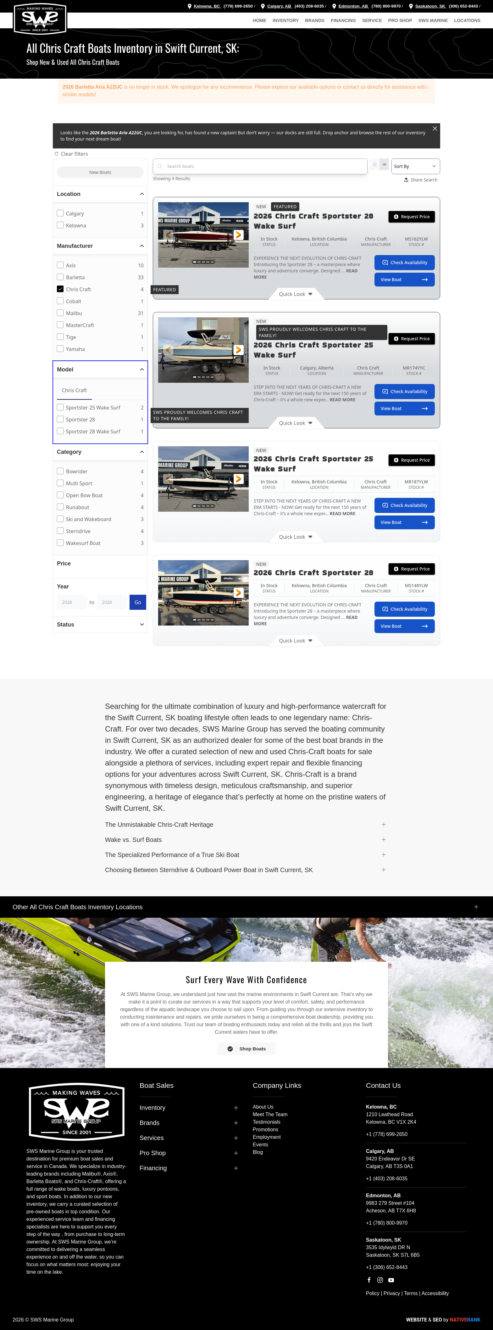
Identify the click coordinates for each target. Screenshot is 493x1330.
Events (260, 1144)
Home (259, 20)
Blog (258, 1152)
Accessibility (435, 1293)
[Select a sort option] (415, 166)
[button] (428, 87)
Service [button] (372, 20)
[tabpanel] (101, 420)
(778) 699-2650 (238, 6)
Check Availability (405, 262)
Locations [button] (467, 20)
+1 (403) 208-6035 (386, 1178)
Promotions (265, 1129)
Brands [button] (314, 20)
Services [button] (152, 1137)
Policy (372, 1293)
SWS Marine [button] (433, 20)
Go (138, 602)
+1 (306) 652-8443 (386, 1267)
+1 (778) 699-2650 (386, 1134)
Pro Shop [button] (400, 20)
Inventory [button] (286, 20)
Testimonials (266, 1122)
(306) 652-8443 (463, 6)
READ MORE (342, 400)
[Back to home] (40, 19)
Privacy (392, 1293)
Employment (267, 1137)
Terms (411, 1293)
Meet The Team (270, 1114)
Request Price (412, 217)
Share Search (421, 180)
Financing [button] (343, 20)
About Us (263, 1107)
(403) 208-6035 (308, 6)
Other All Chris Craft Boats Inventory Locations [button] (78, 907)
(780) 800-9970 (385, 6)
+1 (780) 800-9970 (386, 1223)
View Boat (405, 279)
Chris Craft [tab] (74, 390)
